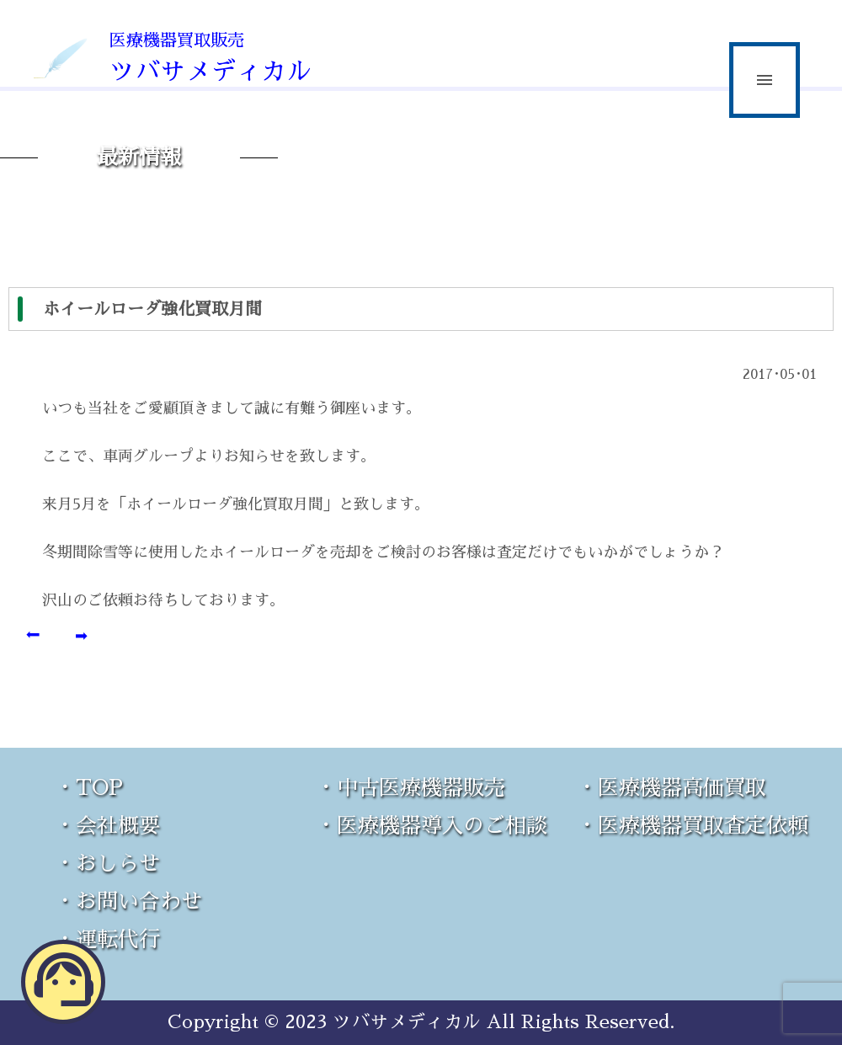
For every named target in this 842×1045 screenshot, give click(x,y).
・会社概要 (107, 825)
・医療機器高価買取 (671, 787)
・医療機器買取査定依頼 (692, 825)
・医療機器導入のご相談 (431, 825)
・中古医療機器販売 (410, 787)
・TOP (89, 787)
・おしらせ (107, 863)
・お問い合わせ (128, 901)
